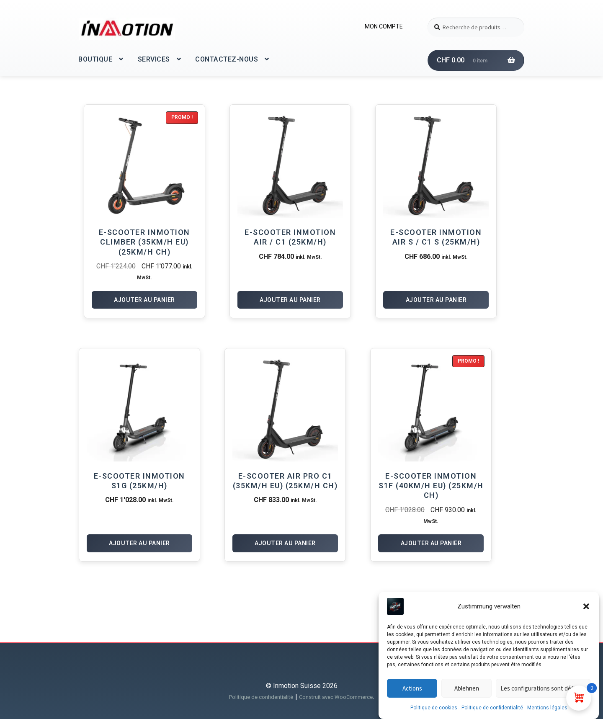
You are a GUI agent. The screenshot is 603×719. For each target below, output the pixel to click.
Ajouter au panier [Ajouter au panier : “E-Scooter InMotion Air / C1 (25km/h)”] (290, 299)
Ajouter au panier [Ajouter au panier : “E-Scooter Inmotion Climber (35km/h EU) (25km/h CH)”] (144, 299)
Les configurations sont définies (543, 693)
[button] (586, 611)
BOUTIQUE (95, 59)
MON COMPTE (384, 26)
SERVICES (154, 59)
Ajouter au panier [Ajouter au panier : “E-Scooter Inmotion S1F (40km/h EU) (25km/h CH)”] (431, 543)
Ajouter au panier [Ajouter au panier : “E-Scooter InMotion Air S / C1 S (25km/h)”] (436, 299)
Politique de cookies (433, 712)
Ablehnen (466, 693)
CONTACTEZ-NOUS (226, 59)
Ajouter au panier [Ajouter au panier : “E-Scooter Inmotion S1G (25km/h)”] (139, 543)
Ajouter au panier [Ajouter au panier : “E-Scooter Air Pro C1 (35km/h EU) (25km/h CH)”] (285, 543)
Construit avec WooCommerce (336, 697)
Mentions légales (547, 712)
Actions (412, 693)
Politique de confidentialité (492, 712)
